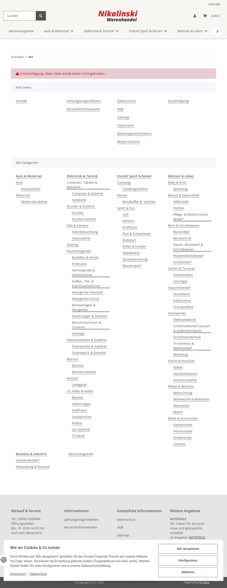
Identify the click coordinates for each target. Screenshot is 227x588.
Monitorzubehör (84, 372)
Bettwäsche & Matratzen (191, 399)
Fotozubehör (81, 238)
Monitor (72, 359)
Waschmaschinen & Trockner (86, 324)
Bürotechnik (182, 238)
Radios (77, 423)
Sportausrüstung (135, 259)
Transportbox (183, 307)
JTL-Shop (204, 582)
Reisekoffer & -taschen (139, 202)
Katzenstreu (182, 300)
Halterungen (81, 404)
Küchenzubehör (185, 380)
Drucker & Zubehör (81, 206)
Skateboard (131, 253)
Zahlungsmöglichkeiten (84, 101)
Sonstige (78, 333)
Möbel (178, 412)
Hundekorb (181, 294)
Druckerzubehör (84, 219)
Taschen (179, 444)
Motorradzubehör (34, 202)
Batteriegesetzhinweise (134, 133)
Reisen (122, 195)
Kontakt (214, 4)
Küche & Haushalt (181, 361)
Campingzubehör (135, 189)
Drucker (78, 213)
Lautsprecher (82, 416)
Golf (126, 214)
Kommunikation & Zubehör (87, 340)
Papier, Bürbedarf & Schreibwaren (188, 247)
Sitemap (123, 117)
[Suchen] (20, 16)
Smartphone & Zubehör (89, 346)
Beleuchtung (182, 393)
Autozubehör (30, 189)
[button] (195, 15)
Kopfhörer (79, 410)
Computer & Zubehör (87, 193)
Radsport (129, 240)
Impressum (18, 574)
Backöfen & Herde (85, 257)
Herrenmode (182, 431)
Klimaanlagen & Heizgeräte (83, 307)
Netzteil (72, 378)
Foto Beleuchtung (85, 232)
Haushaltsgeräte (79, 251)
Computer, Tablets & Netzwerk (82, 184)
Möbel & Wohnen (181, 386)
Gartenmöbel (183, 275)
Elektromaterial (184, 319)
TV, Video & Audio (80, 391)
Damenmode (182, 425)
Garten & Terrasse (181, 268)
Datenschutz (39, 574)
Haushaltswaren (185, 373)
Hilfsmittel (181, 202)
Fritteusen (79, 264)
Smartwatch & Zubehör (89, 353)
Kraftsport (130, 227)
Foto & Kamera (77, 225)
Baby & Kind (177, 182)
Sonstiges (180, 281)
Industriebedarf (27, 460)
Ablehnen (187, 572)
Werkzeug (180, 354)
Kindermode (182, 437)
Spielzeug (180, 189)
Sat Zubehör (81, 429)
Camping (124, 182)
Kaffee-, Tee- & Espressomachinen (86, 283)
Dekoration (181, 405)
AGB (120, 109)
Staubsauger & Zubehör (89, 316)
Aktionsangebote (80, 454)
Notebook (79, 200)
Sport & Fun (126, 208)
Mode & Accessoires (183, 418)
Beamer (77, 397)
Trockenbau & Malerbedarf (183, 345)
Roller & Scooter (134, 246)
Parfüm (178, 208)
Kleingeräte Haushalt (87, 292)
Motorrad (23, 195)
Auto (19, 182)
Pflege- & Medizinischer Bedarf (190, 216)
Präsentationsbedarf (188, 256)
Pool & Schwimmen (137, 233)
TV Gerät (78, 436)
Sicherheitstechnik (187, 337)
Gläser (178, 367)
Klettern (128, 221)
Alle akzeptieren (187, 549)
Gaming (72, 245)
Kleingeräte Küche (85, 299)
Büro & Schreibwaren (184, 225)
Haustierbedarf (179, 288)
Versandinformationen (83, 109)
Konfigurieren (187, 561)
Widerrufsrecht (128, 142)
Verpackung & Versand (32, 467)
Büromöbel (181, 232)
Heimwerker (177, 313)
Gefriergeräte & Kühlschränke (83, 272)
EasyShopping (178, 101)
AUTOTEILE (197, 537)
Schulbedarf (182, 262)
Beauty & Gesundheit (183, 195)
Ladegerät (79, 385)
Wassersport (132, 265)
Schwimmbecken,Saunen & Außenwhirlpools (191, 328)
